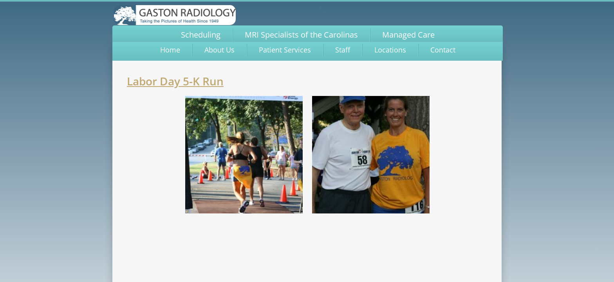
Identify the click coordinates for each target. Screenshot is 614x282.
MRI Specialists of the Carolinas (301, 34)
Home (170, 49)
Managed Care (408, 34)
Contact (442, 49)
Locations (390, 49)
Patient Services (285, 49)
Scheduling (200, 34)
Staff (342, 49)
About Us (219, 49)
